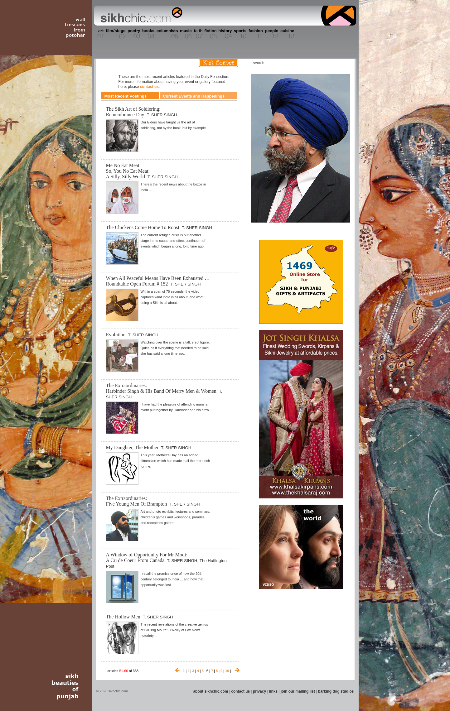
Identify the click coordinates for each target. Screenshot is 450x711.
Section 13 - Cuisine (287, 34)
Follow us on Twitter (334, 63)
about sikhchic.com (210, 691)
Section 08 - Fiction (210, 34)
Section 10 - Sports (239, 34)
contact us (149, 86)
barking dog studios (336, 691)
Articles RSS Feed (343, 63)
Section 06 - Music (185, 34)
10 (227, 671)
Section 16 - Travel (344, 34)
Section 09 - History (224, 34)
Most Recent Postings (125, 96)
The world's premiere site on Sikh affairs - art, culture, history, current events (140, 16)
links (273, 691)
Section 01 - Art (99, 34)
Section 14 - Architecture (308, 34)
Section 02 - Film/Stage (115, 34)
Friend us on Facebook (325, 63)
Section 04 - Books (147, 34)
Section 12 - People (271, 34)
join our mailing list (298, 691)
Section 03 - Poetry (133, 34)
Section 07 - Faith (197, 34)
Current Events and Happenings (194, 96)
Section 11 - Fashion (255, 34)
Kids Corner (218, 63)
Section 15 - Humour (329, 34)
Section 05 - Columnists (167, 34)
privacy (259, 691)
